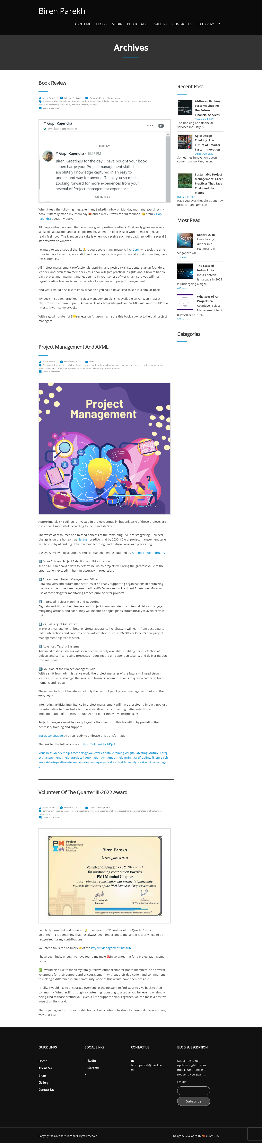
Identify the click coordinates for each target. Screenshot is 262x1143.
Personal (93, 97)
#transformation (71, 762)
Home (42, 1061)
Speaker (182, 465)
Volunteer (184, 492)
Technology (98, 368)
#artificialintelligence (147, 757)
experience (65, 101)
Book (180, 369)
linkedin (106, 101)
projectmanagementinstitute (71, 368)
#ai (90, 753)
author (55, 101)
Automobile (185, 355)
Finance (182, 389)
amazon (47, 101)
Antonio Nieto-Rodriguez (149, 553)
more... (209, 127)
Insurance (184, 424)
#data (107, 753)
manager (115, 101)
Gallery (160, 24)
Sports (181, 471)
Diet (180, 376)
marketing (125, 101)
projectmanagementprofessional (54, 104)
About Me (83, 24)
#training (118, 753)
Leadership (185, 437)
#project (76, 757)
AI (44, 365)
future (79, 365)
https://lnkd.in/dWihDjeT (98, 744)
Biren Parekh (61, 10)
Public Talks (137, 24)
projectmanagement (141, 101)
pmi (65, 810)
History (182, 417)
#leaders (90, 762)
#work (98, 753)
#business (45, 753)
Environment (186, 383)
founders (76, 101)
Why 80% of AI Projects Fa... (207, 299)
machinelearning (111, 365)
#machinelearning (119, 757)
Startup (182, 478)
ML (132, 365)
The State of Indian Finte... (207, 268)
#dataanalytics (131, 762)
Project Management (109, 97)
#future (153, 753)
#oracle (115, 762)
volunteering (44, 814)
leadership (95, 101)
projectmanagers (80, 104)
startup (93, 104)
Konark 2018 (206, 235)
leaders (85, 101)
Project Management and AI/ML (73, 346)
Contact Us (182, 24)
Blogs (101, 24)
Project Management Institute (111, 948)
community (48, 810)
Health (181, 410)
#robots (147, 762)
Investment (185, 430)
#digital (130, 753)
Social (181, 458)
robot (89, 368)
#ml (103, 757)
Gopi (135, 249)
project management (153, 365)
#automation (91, 757)
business (63, 365)
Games (182, 396)
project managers (47, 368)
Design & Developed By (196, 1136)
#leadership (61, 753)
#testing (142, 753)
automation (51, 365)
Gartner (83, 539)
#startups (52, 762)
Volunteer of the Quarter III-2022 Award (83, 792)
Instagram (92, 1067)
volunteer (156, 810)
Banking (182, 362)
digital (71, 365)
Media (117, 24)
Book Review (52, 83)
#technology (79, 753)
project (138, 365)
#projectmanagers (51, 736)
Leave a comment (51, 107)
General (93, 361)
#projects (102, 762)
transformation (112, 368)
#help (66, 757)
